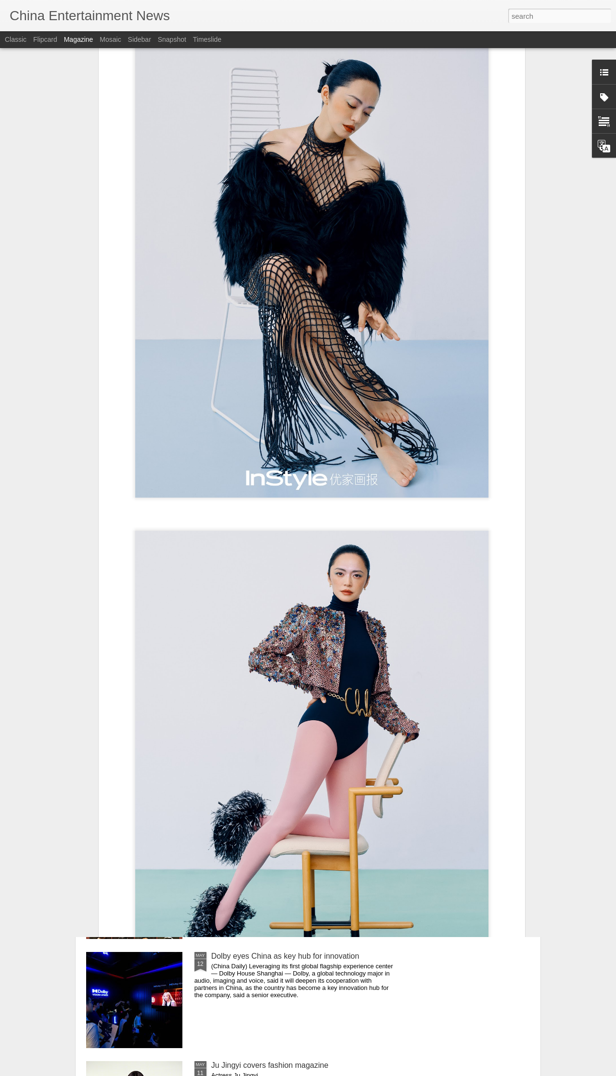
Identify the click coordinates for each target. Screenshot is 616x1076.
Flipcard (45, 39)
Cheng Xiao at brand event (257, 738)
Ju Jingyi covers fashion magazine (270, 1065)
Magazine (78, 39)
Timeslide (207, 39)
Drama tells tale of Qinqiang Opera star (278, 847)
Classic (15, 39)
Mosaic (110, 39)
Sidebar (139, 39)
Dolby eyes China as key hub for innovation (285, 956)
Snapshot (172, 39)
